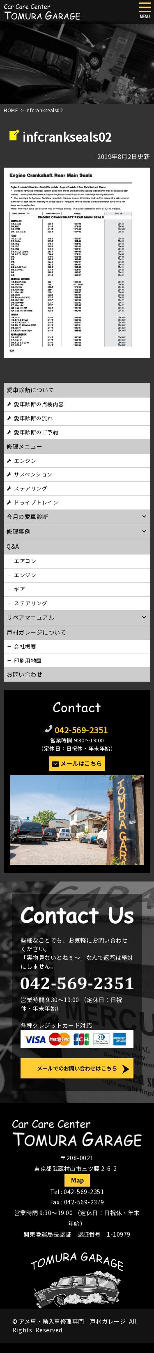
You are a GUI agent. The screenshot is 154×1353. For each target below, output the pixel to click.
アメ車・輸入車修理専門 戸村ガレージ (72, 1321)
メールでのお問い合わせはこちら (77, 1068)
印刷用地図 (28, 660)
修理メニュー (24, 446)
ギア (19, 589)
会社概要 (25, 646)
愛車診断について (30, 390)
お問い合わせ (24, 674)
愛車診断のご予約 (36, 432)
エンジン (25, 460)
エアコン (25, 561)
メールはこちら (81, 763)
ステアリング (30, 488)
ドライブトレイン (36, 502)
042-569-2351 (81, 730)
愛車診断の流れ (33, 418)
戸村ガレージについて (36, 632)
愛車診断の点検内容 (39, 404)
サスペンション (33, 474)
